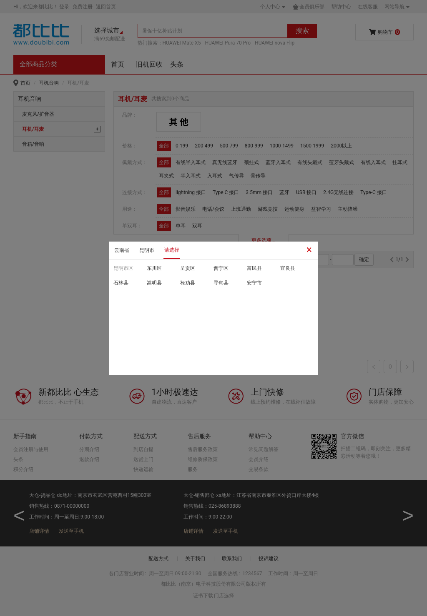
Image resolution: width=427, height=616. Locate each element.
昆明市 (146, 250)
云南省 (121, 250)
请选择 (171, 250)
